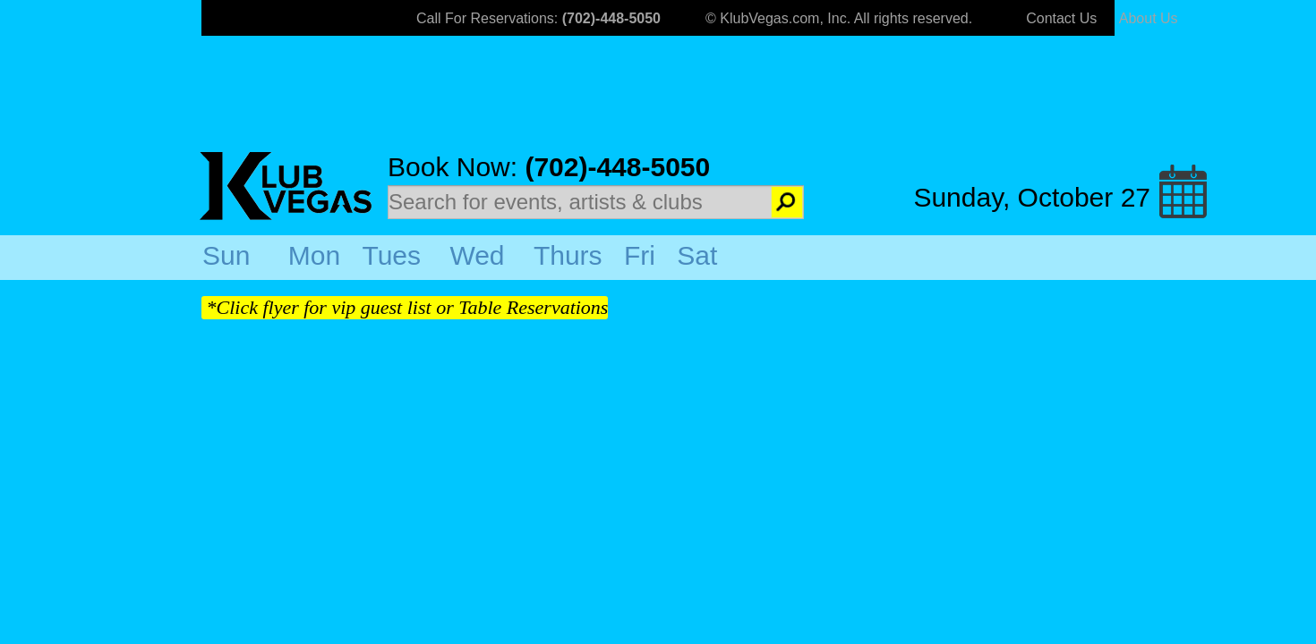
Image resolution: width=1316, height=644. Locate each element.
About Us (1148, 18)
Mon (314, 255)
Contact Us (1061, 18)
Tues (391, 255)
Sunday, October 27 (1031, 197)
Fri (639, 255)
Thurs (568, 255)
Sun (226, 255)
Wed (476, 255)
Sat (697, 255)
